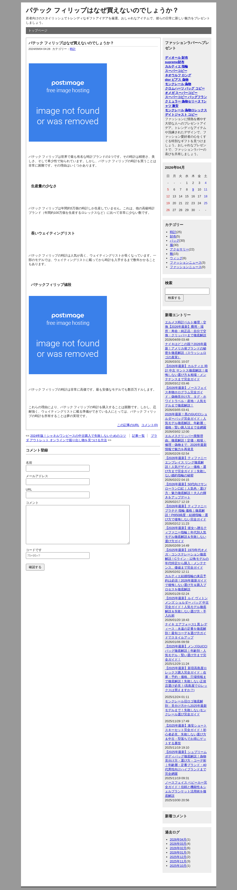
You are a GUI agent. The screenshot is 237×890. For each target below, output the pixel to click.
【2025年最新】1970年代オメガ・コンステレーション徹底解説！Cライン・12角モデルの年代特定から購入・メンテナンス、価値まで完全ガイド (187, 558)
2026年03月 (178, 843)
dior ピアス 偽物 (176, 79)
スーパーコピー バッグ (181, 97)
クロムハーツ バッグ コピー (185, 88)
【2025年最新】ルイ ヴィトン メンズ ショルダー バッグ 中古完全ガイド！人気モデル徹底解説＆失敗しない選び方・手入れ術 (187, 607)
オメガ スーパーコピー (181, 93)
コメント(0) (149, 425)
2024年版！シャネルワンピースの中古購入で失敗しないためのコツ (78, 436)
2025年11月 (178, 861)
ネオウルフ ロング (178, 75)
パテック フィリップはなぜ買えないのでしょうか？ (102, 10)
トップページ (37, 30)
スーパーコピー (176, 71)
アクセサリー (179, 249)
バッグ (174, 240)
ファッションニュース (186, 262)
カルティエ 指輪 (176, 66)
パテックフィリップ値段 (51, 284)
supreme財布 (174, 62)
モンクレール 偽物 (178, 84)
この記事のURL (128, 425)
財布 (173, 236)
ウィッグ (176, 258)
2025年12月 (178, 857)
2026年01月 (178, 852)
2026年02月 (178, 848)
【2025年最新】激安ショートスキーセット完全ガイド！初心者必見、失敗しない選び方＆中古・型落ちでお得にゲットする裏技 (186, 734)
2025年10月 (178, 865)
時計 (73, 48)
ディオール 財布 (176, 57)
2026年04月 (178, 839)
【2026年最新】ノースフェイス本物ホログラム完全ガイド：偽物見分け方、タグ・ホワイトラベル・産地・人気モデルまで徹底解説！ (186, 396)
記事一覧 (138, 436)
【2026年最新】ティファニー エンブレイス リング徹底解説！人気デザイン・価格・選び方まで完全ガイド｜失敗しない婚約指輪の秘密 (186, 466)
